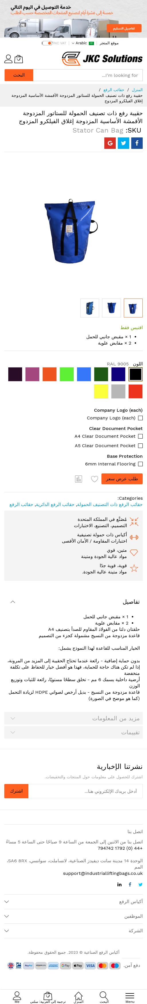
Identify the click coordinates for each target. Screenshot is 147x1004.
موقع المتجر (109, 43)
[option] (135, 374)
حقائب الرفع (113, 89)
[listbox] (73, 384)
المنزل (137, 89)
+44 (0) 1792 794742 (120, 848)
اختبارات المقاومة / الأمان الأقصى (94, 541)
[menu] (130, 995)
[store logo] (102, 58)
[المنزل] (78, 992)
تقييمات (130, 732)
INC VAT (59, 43)
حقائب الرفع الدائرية (55, 504)
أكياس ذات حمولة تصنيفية (102, 534)
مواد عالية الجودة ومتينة (104, 556)
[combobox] (88, 75)
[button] (89, 308)
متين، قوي (117, 550)
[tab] (73, 601)
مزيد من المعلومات (116, 718)
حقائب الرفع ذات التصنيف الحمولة (110, 504)
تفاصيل (131, 601)
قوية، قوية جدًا (113, 565)
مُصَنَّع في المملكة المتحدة (102, 519)
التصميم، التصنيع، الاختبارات (100, 525)
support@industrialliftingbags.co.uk (103, 873)
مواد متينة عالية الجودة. (104, 572)
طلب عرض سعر (122, 478)
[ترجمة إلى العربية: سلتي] (18, 59)
